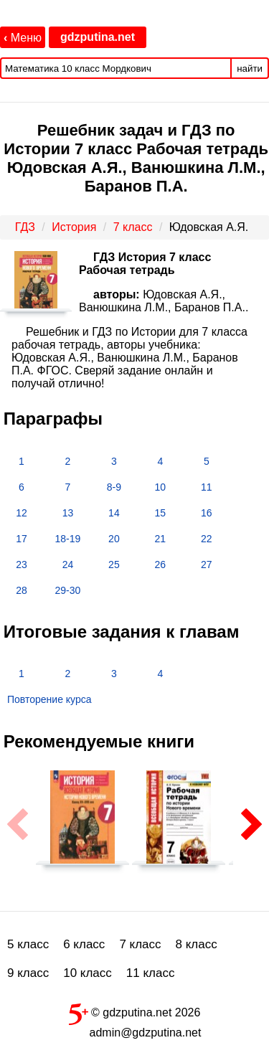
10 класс (87, 973)
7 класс (140, 944)
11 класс (150, 973)
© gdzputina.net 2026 (135, 1011)
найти (250, 68)
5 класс (28, 944)
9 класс (28, 973)
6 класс (84, 944)
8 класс (196, 944)
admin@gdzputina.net (146, 1032)
